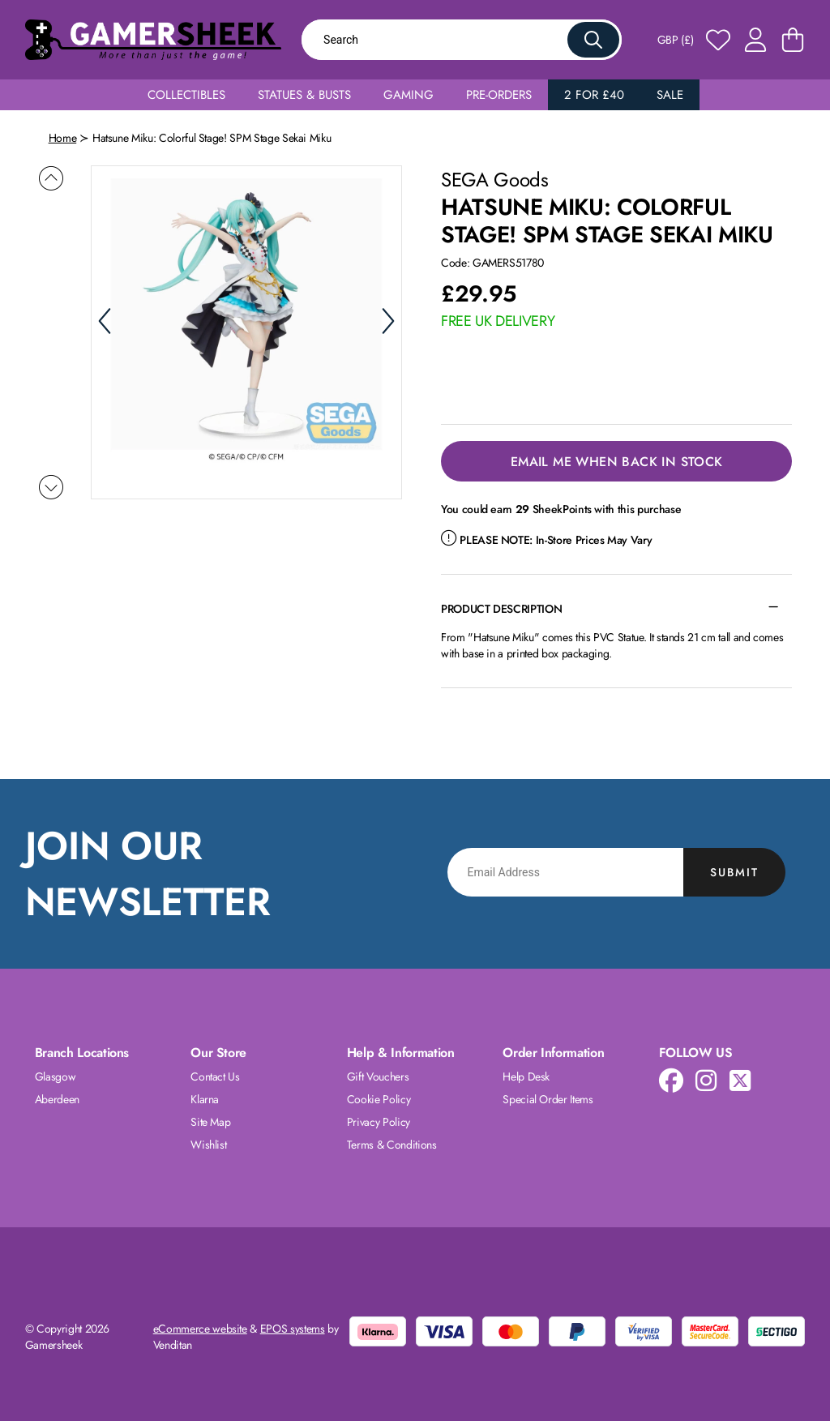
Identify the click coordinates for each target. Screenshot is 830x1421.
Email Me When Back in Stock (617, 461)
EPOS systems (292, 1328)
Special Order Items (548, 1099)
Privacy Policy (378, 1122)
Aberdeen (57, 1099)
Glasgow (55, 1076)
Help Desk (526, 1076)
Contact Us (215, 1076)
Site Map (210, 1122)
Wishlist (208, 1144)
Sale (670, 95)
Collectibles (186, 95)
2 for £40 (594, 95)
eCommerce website (200, 1328)
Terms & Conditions (392, 1144)
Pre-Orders (499, 95)
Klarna (204, 1099)
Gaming (408, 95)
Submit (734, 872)
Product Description (501, 609)
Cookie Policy (378, 1099)
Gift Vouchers (378, 1076)
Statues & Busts (304, 95)
